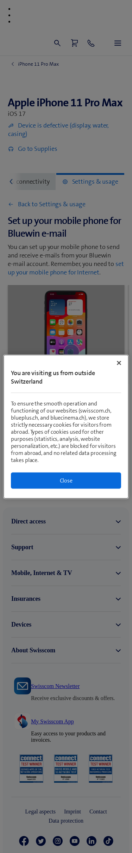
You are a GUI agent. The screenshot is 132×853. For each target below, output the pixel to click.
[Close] (119, 363)
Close (66, 480)
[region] (65, 426)
